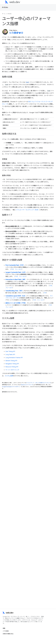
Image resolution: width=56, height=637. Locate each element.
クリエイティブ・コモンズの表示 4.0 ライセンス (38, 382)
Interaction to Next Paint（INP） (15, 279)
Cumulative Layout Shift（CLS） (15, 296)
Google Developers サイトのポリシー (11, 386)
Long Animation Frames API (14, 357)
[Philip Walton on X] (10, 33)
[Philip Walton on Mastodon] (17, 33)
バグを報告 (6, 631)
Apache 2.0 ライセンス (27, 384)
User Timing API (10, 351)
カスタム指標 (9, 376)
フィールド (18, 269)
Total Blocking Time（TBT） (14, 291)
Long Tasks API (10, 354)
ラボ (12, 269)
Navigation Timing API (12, 364)
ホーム (3, 13)
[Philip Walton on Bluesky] (20, 33)
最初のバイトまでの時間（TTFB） (15, 303)
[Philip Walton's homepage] (22, 33)
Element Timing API (11, 361)
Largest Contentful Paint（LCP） (15, 272)
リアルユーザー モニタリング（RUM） (27, 210)
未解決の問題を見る (8, 634)
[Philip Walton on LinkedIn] (15, 33)
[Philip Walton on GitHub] (13, 33)
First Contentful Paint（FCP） (15, 265)
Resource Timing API (11, 367)
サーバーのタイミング (12, 370)
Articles (5, 7)
